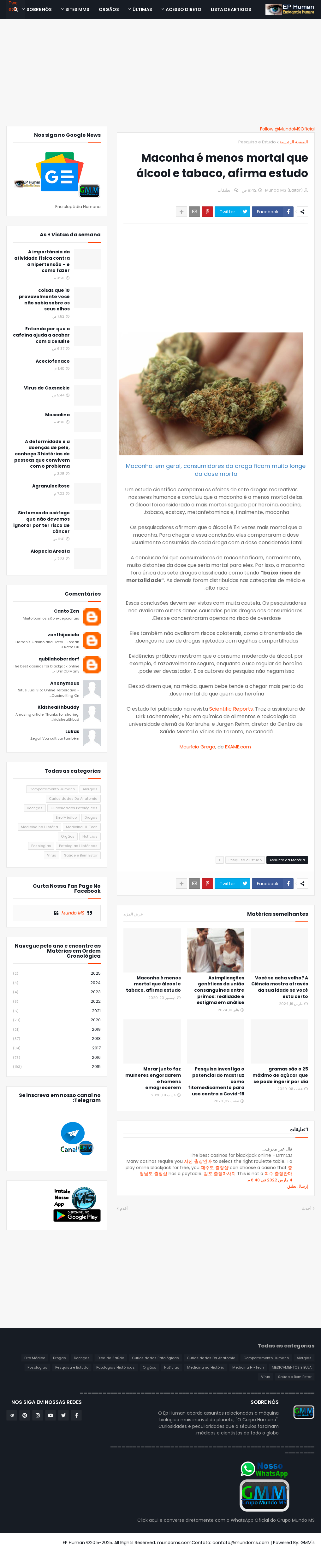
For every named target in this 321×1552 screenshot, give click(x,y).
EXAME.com (238, 746)
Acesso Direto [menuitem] (183, 9)
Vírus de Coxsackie (47, 388)
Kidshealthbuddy (58, 707)
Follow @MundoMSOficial (287, 129)
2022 (57, 1001)
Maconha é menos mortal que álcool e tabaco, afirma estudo (153, 984)
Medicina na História (39, 826)
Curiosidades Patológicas (74, 808)
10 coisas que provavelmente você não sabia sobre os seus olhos (44, 299)
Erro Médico (66, 817)
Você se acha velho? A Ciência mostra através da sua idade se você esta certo (279, 987)
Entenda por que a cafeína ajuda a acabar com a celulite (41, 335)
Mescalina (57, 415)
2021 (57, 1011)
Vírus (51, 855)
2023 (57, 992)
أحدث (307, 1208)
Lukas (72, 732)
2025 (57, 973)
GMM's (307, 1542)
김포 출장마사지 (220, 1173)
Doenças (35, 808)
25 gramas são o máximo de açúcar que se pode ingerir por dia (280, 1075)
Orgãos (67, 836)
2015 (57, 1067)
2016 (57, 1057)
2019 (57, 1029)
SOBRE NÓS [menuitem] (39, 9)
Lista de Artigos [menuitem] (231, 9)
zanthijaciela (63, 635)
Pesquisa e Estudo (257, 142)
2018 (57, 1039)
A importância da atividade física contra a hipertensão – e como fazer (42, 261)
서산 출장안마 (198, 1161)
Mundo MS (73, 913)
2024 (57, 983)
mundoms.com (174, 1542)
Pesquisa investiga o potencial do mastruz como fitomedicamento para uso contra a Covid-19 (216, 1081)
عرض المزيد (133, 914)
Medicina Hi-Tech (82, 826)
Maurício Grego (197, 746)
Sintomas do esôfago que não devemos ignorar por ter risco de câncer (41, 522)
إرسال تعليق (297, 1186)
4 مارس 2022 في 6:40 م (269, 1180)
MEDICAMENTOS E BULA (292, 1367)
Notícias (90, 836)
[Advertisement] (160, 72)
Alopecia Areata (50, 551)
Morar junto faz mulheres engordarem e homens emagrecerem (153, 1078)
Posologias (41, 845)
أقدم (124, 1208)
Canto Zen (66, 611)
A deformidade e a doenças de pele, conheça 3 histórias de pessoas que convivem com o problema (42, 454)
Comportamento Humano (52, 789)
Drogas (91, 817)
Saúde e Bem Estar (81, 855)
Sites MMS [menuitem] (77, 9)
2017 (57, 1048)
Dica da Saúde (111, 1357)
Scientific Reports (231, 709)
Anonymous (64, 683)
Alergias (90, 789)
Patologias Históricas (78, 845)
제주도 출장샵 (215, 1167)
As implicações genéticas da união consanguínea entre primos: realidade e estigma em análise (219, 990)
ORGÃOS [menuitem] (109, 9)
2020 (57, 1020)
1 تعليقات (225, 190)
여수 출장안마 (278, 1173)
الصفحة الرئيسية (294, 142)
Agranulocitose (51, 486)
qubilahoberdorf (59, 659)
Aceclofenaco (53, 361)
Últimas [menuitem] (142, 9)
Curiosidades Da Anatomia (73, 798)
